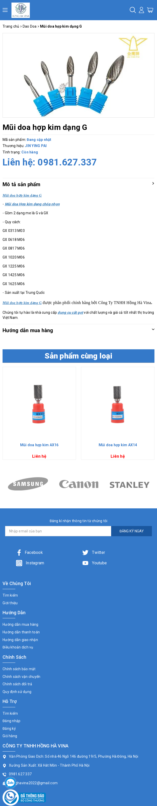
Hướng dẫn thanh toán (21, 632)
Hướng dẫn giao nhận (20, 640)
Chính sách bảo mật (19, 669)
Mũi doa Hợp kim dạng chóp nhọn (32, 204)
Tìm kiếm (10, 595)
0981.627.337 (67, 162)
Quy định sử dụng (17, 692)
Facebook (29, 552)
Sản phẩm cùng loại (78, 355)
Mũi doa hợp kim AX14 (118, 445)
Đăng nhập (11, 721)
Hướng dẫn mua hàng (20, 624)
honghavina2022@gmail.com (33, 783)
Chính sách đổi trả (17, 684)
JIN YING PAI (36, 146)
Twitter (93, 552)
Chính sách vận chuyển (21, 677)
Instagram (30, 563)
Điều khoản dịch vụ (18, 647)
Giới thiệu (10, 603)
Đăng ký (9, 728)
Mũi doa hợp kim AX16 (39, 445)
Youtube (94, 563)
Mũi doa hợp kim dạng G (22, 303)
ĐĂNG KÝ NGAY (132, 531)
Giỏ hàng (10, 736)
